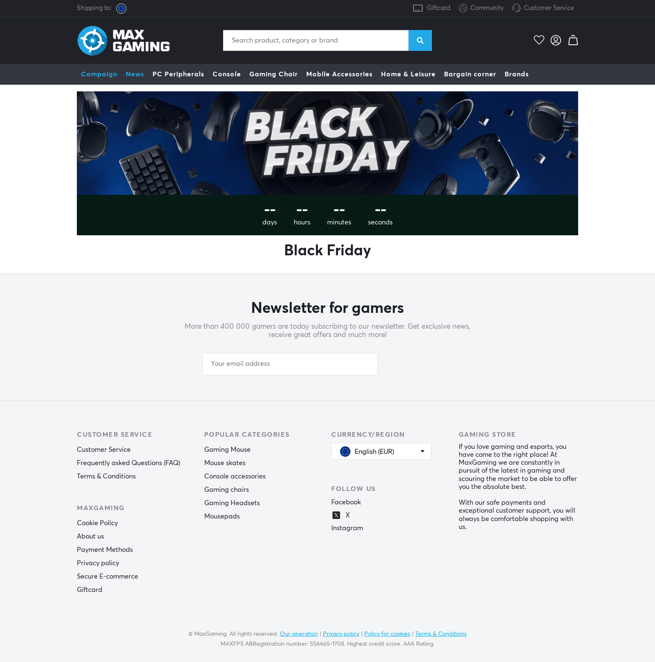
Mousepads (222, 516)
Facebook (346, 502)
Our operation (299, 634)
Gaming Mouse (227, 449)
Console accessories (235, 476)
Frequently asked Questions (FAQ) (128, 463)
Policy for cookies (387, 634)
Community (481, 8)
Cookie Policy (97, 523)
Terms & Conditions (106, 476)
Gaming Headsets (232, 503)
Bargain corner (470, 74)
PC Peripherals (178, 74)
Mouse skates (225, 463)
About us (90, 536)
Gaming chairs (226, 489)
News (135, 74)
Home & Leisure (408, 74)
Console (227, 74)
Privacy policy (98, 563)
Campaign (99, 74)
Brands (517, 74)
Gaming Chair (273, 74)
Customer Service (549, 8)
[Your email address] (290, 364)
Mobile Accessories (339, 74)
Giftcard (438, 8)
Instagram (347, 528)
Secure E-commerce (107, 576)
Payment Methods (105, 549)
